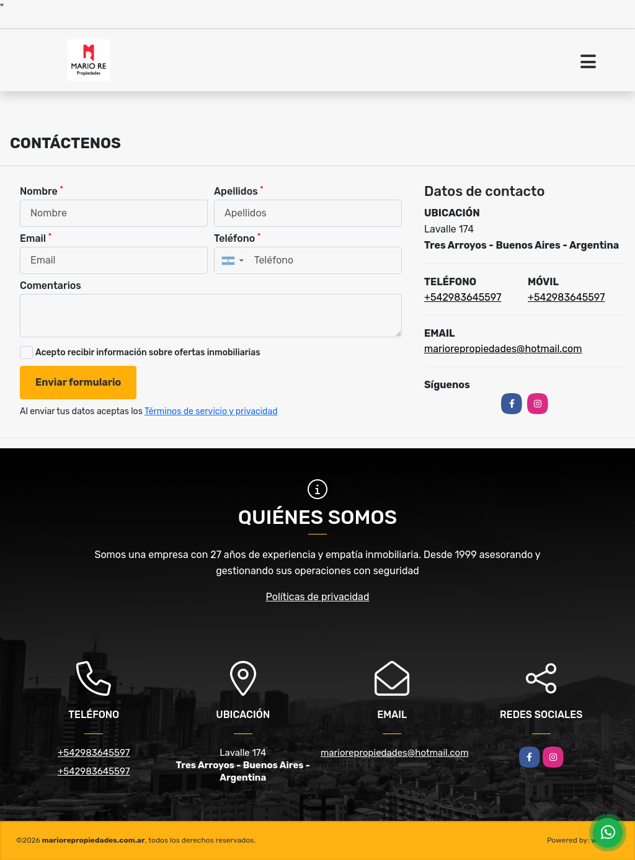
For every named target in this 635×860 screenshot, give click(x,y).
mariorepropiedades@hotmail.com (503, 349)
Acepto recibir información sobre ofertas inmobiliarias (147, 352)
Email (35, 237)
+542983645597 (462, 297)
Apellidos (239, 190)
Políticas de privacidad (318, 597)
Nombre (41, 190)
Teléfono (237, 237)
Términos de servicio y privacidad (211, 411)
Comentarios (50, 285)
